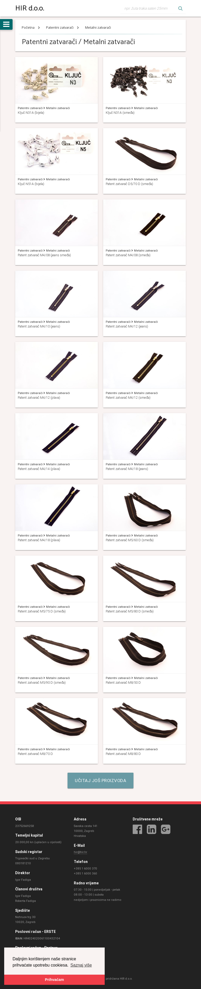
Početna (28, 27)
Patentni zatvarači (60, 27)
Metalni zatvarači (98, 27)
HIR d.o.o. (29, 8)
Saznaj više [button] (81, 965)
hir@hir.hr (80, 852)
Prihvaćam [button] (54, 980)
